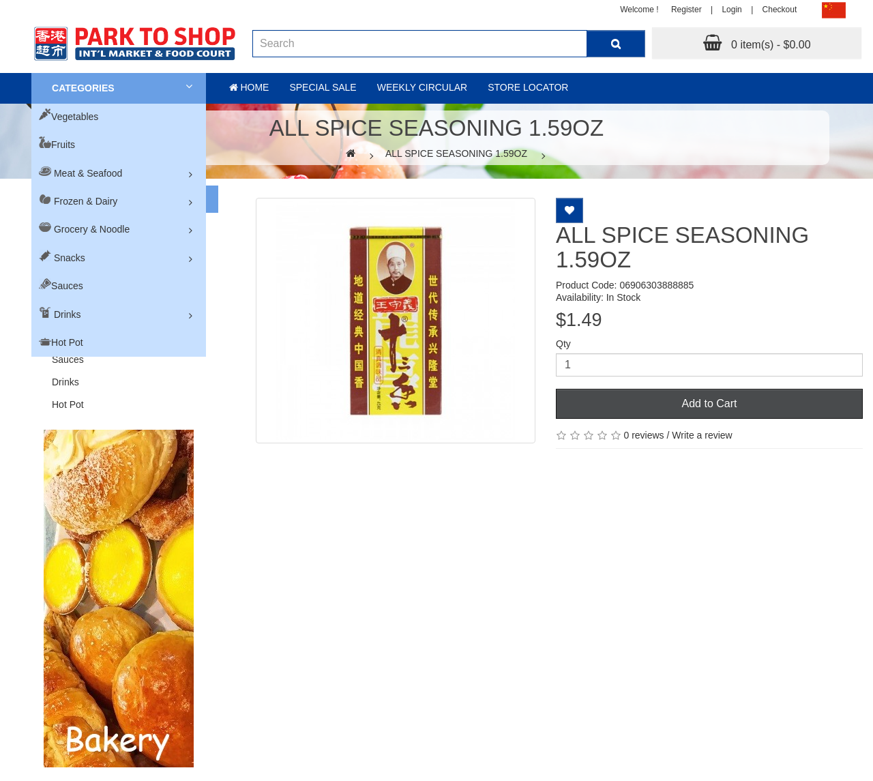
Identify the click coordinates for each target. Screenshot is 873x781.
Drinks (67, 314)
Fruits (63, 144)
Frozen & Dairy (85, 201)
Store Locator (528, 87)
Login (731, 9)
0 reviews (643, 435)
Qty (563, 343)
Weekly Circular (422, 87)
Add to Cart (709, 403)
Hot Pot (67, 342)
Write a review (702, 435)
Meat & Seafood (88, 173)
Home (249, 87)
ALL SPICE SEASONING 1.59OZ (456, 153)
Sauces (67, 285)
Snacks (69, 257)
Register (686, 9)
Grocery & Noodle (92, 229)
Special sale (322, 87)
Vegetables (74, 116)
